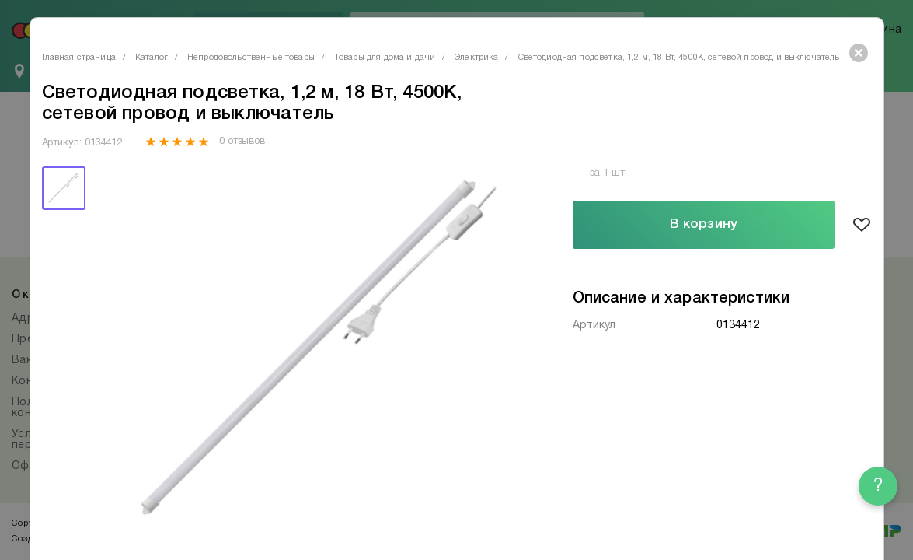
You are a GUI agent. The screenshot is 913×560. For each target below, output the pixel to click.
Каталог (151, 57)
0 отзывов (242, 141)
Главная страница (79, 57)
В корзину (703, 224)
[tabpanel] (311, 351)
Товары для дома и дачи (384, 57)
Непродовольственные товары (251, 57)
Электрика (476, 57)
